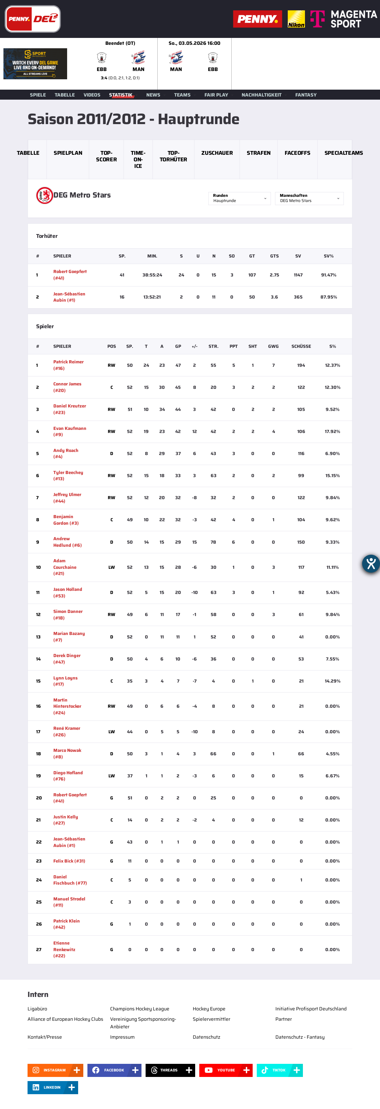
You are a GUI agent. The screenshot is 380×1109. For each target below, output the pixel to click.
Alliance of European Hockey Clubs (65, 1019)
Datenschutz (206, 1037)
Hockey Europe (209, 1008)
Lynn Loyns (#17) (65, 681)
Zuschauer (217, 153)
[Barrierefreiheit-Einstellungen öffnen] (371, 564)
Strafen (259, 153)
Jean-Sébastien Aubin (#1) (69, 297)
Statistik (121, 95)
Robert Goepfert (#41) (70, 275)
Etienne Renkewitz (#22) (64, 949)
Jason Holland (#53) (67, 592)
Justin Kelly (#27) (65, 820)
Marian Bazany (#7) (69, 637)
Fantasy (306, 95)
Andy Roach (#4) (65, 454)
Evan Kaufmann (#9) (69, 431)
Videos (92, 95)
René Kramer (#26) (66, 731)
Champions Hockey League (139, 1008)
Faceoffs (297, 153)
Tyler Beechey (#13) (68, 476)
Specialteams (344, 153)
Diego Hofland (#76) (68, 776)
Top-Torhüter (173, 156)
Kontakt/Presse (45, 1037)
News (153, 95)
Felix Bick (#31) (69, 861)
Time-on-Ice (138, 159)
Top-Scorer (106, 156)
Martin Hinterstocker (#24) (67, 706)
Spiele (38, 95)
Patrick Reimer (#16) (68, 365)
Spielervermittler (211, 1019)
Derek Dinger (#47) (67, 659)
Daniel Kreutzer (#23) (69, 409)
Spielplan (68, 153)
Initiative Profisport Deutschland (311, 1008)
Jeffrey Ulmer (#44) (67, 498)
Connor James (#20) (67, 387)
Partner (283, 1019)
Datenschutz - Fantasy (300, 1037)
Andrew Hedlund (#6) (67, 542)
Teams (182, 95)
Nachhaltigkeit (262, 95)
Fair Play (216, 95)
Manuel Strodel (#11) (69, 902)
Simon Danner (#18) (68, 615)
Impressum (122, 1037)
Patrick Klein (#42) (66, 924)
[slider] (231, 64)
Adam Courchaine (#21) (64, 567)
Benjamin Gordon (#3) (66, 520)
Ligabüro (37, 1008)
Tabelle (65, 95)
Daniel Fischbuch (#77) (70, 880)
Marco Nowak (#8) (67, 753)
